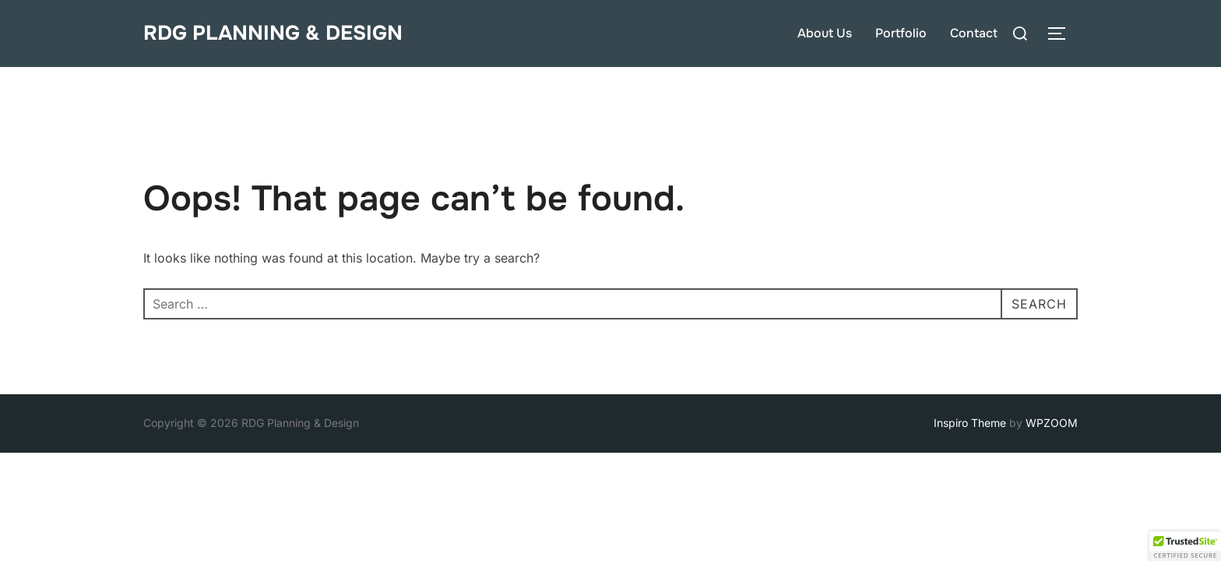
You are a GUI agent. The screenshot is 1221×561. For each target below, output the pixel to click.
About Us (824, 33)
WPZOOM (1052, 422)
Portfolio (901, 33)
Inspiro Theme (970, 422)
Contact (974, 33)
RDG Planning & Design (273, 33)
